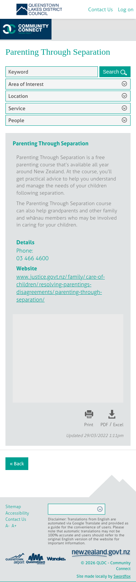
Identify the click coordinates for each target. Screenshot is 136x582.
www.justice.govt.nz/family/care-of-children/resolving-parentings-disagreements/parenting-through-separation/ (60, 288)
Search (111, 72)
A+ (14, 526)
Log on (125, 9)
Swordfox (122, 576)
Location (18, 95)
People (16, 120)
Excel (118, 425)
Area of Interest (26, 83)
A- (7, 526)
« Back (17, 464)
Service (16, 108)
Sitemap (13, 507)
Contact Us (100, 9)
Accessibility (17, 513)
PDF (104, 425)
